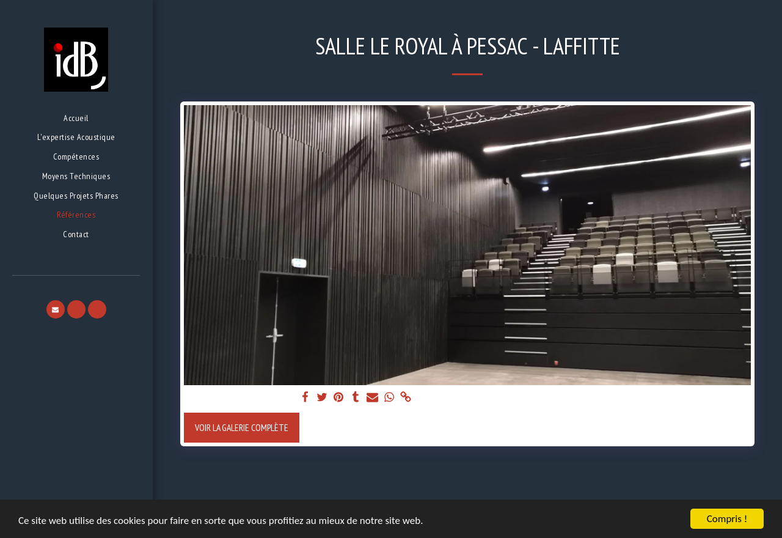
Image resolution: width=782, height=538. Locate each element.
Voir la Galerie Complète (241, 427)
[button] (55, 309)
